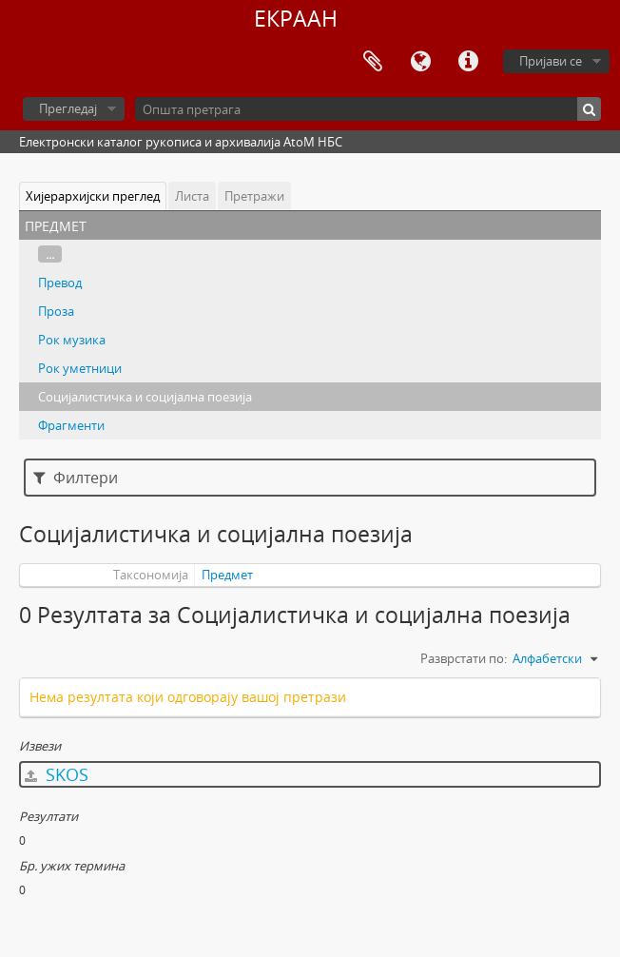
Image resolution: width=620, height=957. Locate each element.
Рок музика (72, 339)
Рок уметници (80, 368)
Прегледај (68, 108)
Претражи (254, 196)
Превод (60, 282)
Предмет (227, 574)
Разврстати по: (463, 658)
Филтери (75, 477)
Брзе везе (468, 62)
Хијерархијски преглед (93, 196)
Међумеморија (373, 62)
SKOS (56, 774)
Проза (56, 311)
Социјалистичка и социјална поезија (145, 396)
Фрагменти (71, 425)
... (50, 254)
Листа (192, 196)
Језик (420, 62)
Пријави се (550, 60)
